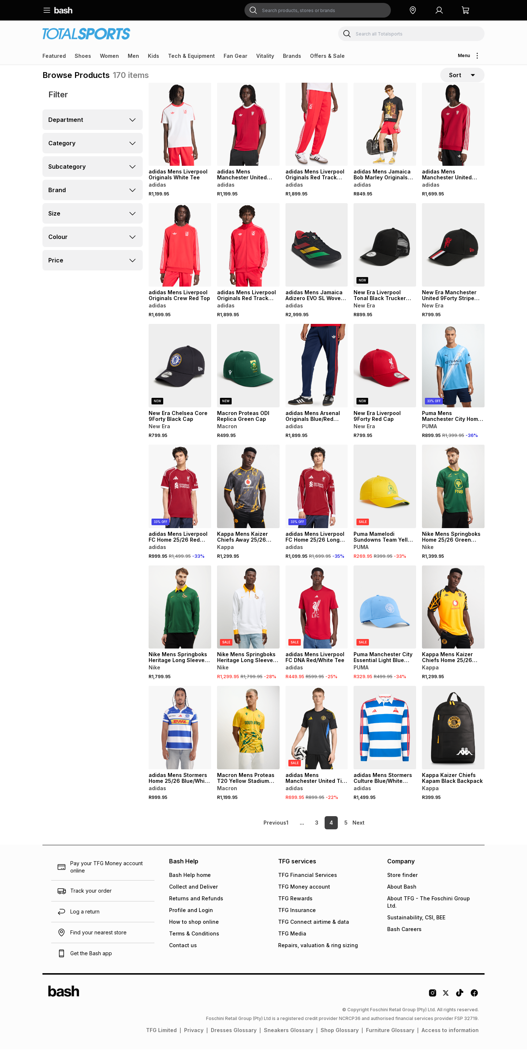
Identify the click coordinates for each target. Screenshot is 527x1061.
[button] (413, 10)
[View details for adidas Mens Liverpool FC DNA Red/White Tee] (316, 618)
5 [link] (346, 834)
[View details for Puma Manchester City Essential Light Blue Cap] (385, 618)
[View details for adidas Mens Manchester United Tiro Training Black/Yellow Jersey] (316, 739)
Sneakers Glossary (288, 1042)
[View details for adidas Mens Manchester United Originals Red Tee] (248, 136)
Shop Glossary (340, 1042)
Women (109, 56)
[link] (261, 834)
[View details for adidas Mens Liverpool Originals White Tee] (180, 136)
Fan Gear (235, 56)
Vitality (265, 56)
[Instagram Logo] (432, 1007)
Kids (153, 56)
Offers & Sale (327, 56)
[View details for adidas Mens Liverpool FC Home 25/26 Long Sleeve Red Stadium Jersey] (316, 497)
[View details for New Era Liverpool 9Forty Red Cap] (385, 377)
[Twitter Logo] (446, 1007)
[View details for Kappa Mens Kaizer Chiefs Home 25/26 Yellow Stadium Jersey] (453, 618)
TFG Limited (161, 1042)
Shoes (83, 56)
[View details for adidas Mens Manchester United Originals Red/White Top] (453, 136)
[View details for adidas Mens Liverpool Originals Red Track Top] (248, 256)
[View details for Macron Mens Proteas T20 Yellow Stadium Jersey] (248, 739)
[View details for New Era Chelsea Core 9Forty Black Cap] (180, 377)
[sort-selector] (462, 81)
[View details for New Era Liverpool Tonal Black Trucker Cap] (385, 256)
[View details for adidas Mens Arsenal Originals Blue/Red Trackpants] (316, 377)
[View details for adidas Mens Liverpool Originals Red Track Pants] (316, 136)
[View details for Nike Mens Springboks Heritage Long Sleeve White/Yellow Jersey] (248, 618)
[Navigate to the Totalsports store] (86, 33)
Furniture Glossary (390, 1042)
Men (133, 56)
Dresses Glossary (234, 1042)
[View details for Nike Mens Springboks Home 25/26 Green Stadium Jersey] (453, 497)
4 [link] (331, 834)
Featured (54, 56)
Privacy (193, 1042)
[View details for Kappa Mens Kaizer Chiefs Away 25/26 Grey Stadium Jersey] (248, 497)
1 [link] (287, 834)
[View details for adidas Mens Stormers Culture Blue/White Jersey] (385, 739)
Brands (292, 56)
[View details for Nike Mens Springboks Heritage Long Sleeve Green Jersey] (180, 618)
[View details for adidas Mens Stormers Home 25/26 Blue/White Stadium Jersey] (180, 739)
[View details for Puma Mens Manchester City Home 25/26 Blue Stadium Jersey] (453, 377)
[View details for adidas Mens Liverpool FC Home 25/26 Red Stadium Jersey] (180, 497)
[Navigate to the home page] (63, 10)
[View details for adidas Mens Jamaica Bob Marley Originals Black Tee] (385, 136)
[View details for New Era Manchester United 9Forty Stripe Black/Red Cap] (453, 256)
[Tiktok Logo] (459, 1007)
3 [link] (316, 834)
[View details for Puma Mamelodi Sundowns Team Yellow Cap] (385, 497)
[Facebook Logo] (474, 1007)
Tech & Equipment (191, 56)
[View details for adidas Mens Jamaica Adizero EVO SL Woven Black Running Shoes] (316, 256)
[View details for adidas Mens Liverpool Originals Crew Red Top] (180, 256)
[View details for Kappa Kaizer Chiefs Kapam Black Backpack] (453, 739)
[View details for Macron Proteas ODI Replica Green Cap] (248, 377)
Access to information (450, 1042)
